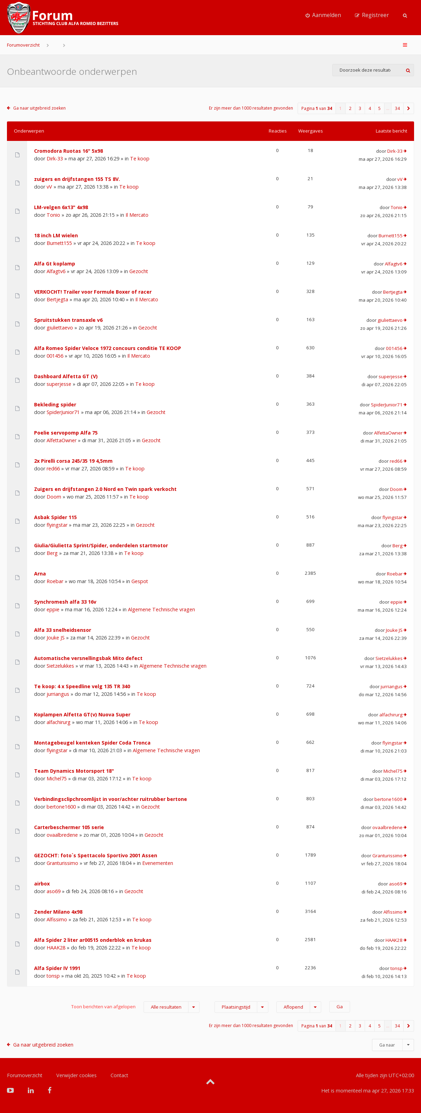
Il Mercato (137, 215)
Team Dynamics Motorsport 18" (74, 771)
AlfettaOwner (61, 440)
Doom (54, 496)
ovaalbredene (62, 835)
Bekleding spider (55, 404)
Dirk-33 (55, 158)
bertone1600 (61, 806)
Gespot (139, 581)
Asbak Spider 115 (55, 517)
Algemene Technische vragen (161, 609)
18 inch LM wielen (56, 235)
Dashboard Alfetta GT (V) (66, 376)
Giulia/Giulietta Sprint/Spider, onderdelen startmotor (101, 545)
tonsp (53, 975)
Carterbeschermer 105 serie (69, 827)
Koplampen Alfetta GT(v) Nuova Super (82, 714)
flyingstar (57, 525)
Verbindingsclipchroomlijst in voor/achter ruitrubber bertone (110, 799)
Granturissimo (62, 863)
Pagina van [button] (316, 108)
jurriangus (58, 694)
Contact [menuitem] (119, 1075)
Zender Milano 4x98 (58, 911)
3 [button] (360, 108)
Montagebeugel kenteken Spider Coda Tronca (92, 742)
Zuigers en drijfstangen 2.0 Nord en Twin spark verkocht (105, 489)
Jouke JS (56, 637)
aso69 (53, 891)
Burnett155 (59, 243)
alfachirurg (59, 722)
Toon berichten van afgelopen (135, 1007)
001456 (55, 355)
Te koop (139, 158)
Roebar (55, 581)
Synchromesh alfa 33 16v (65, 601)
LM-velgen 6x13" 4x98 (61, 207)
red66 (53, 468)
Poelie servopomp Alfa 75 (66, 432)
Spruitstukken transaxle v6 (68, 320)
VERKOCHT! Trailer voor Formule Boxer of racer (93, 291)
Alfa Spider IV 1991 (57, 968)
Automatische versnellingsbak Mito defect (88, 658)
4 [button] (370, 108)
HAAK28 (56, 947)
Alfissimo (57, 919)
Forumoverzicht (23, 45)
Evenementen (157, 863)
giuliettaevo (60, 327)
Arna (40, 573)
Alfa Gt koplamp (54, 263)
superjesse (59, 384)
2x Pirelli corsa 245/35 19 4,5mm (73, 461)
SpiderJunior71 (63, 412)
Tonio (53, 215)
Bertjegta (57, 299)
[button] (409, 108)
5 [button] (379, 108)
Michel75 (57, 778)
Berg (52, 553)
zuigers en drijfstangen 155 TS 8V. (77, 179)
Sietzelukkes (60, 665)
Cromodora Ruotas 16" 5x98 (68, 151)
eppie (53, 609)
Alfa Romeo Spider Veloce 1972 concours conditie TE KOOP (107, 348)
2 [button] (350, 108)
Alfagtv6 (56, 271)
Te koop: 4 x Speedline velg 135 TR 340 (82, 686)
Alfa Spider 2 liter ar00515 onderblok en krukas (93, 940)
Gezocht (138, 271)
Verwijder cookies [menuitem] (76, 1075)
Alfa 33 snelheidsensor (62, 630)
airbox (42, 883)
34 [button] (397, 108)
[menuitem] (323, 15)
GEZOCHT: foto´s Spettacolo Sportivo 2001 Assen (95, 855)
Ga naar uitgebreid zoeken (39, 108)
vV (49, 186)
